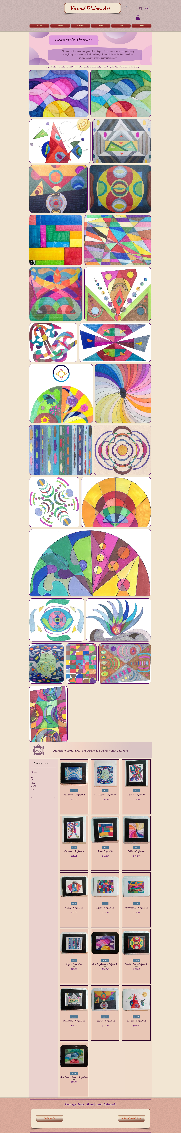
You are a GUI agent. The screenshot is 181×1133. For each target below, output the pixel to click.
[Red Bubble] (49, 1118)
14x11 (33, 789)
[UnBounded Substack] (131, 1118)
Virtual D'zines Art (90, 8)
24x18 (33, 786)
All (32, 777)
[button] (138, 17)
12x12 (33, 783)
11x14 (33, 780)
